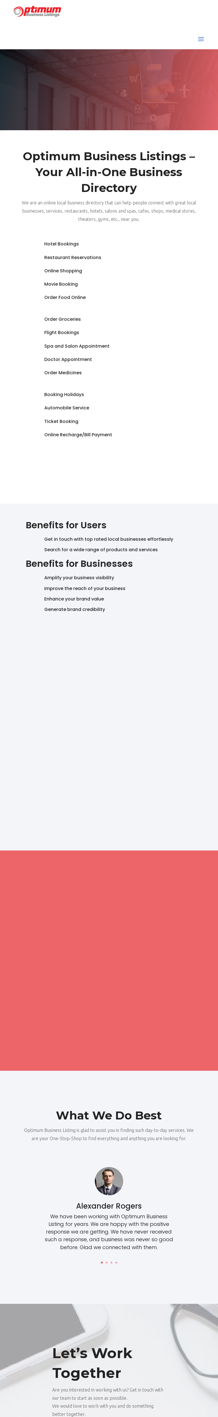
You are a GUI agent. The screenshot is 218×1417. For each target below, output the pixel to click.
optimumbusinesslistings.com (130, 1404)
